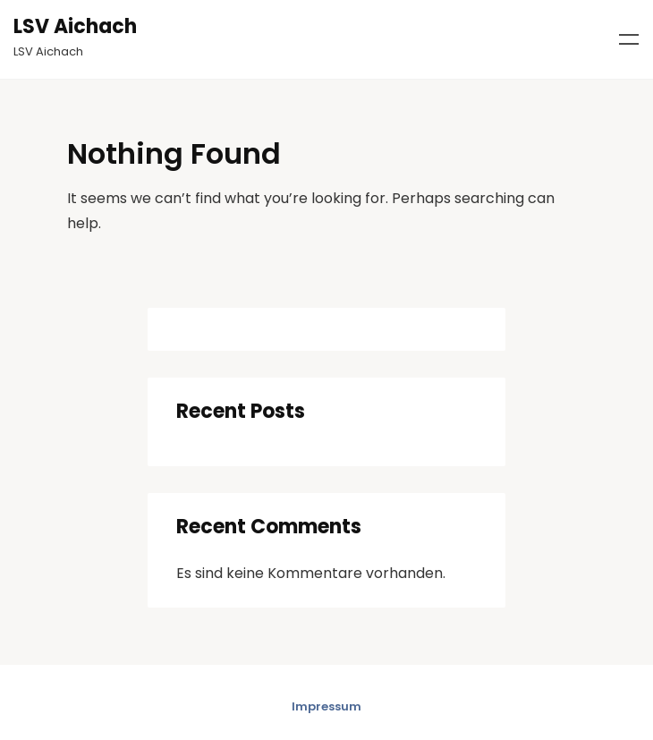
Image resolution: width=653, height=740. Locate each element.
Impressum (326, 706)
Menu (629, 39)
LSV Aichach (75, 26)
